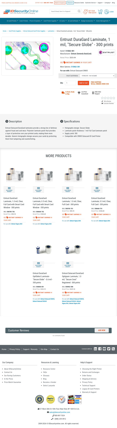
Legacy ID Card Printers (91, 389)
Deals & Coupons (60, 3)
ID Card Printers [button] (12, 21)
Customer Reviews (108, 103)
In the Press (8, 379)
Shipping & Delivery (89, 379)
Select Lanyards (49, 385)
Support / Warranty (30, 349)
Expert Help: (44, 3)
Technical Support (88, 385)
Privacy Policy (14, 349)
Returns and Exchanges (90, 372)
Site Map (44, 349)
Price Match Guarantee (12, 382)
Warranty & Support (89, 392)
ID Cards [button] (62, 21)
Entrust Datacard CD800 (48, 299)
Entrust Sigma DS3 (16, 224)
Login (109, 12)
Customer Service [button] (90, 3)
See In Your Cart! (76, 62)
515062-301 (75, 67)
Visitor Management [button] (102, 21)
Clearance (70, 3)
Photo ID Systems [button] (35, 21)
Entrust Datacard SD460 (40, 301)
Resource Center (79, 3)
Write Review (106, 101)
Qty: (61, 83)
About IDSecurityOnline (12, 369)
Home (4, 349)
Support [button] (100, 3)
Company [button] (107, 3)
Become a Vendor (49, 382)
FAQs (45, 372)
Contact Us (54, 349)
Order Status (86, 375)
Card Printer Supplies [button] (50, 21)
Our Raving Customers (12, 375)
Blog (113, 3)
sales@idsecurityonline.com (59, 412)
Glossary (46, 375)
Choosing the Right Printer (92, 369)
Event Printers (24, 21)
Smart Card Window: (72, 76)
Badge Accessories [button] (87, 21)
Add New (101, 330)
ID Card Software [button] (73, 21)
